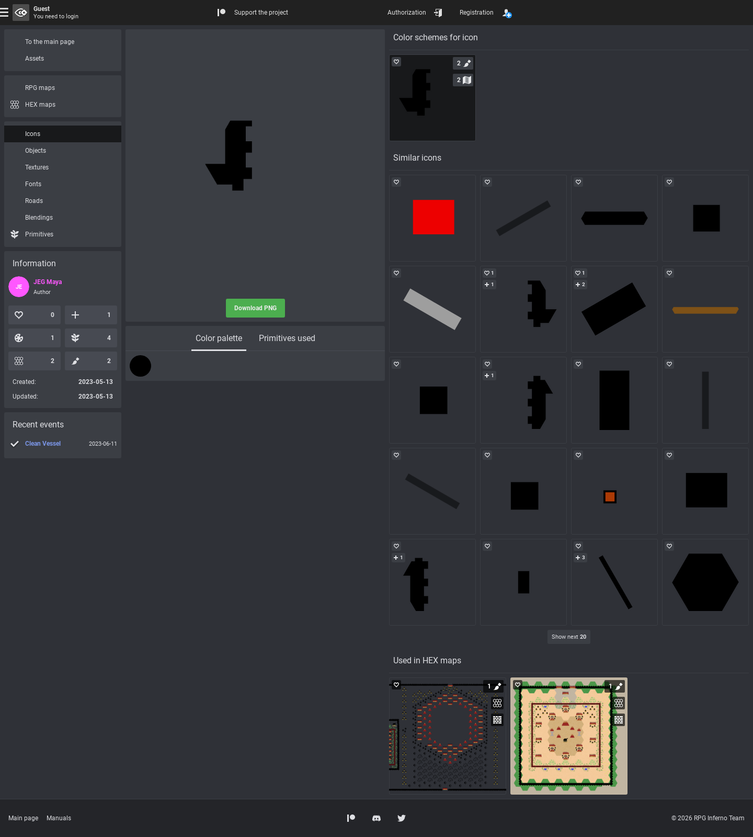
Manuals (59, 818)
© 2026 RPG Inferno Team (708, 818)
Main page (23, 818)
